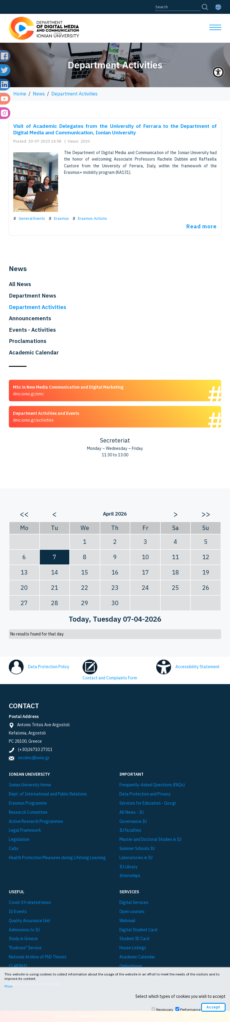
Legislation (19, 839)
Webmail (127, 920)
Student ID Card (134, 938)
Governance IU (133, 821)
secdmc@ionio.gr (34, 757)
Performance (190, 1009)
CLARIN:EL (18, 966)
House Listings (132, 947)
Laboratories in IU (135, 857)
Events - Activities (32, 329)
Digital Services (133, 902)
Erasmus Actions (92, 218)
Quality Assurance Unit (29, 920)
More (8, 986)
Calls (13, 848)
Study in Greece (23, 938)
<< (24, 514)
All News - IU (131, 812)
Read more (201, 226)
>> (205, 514)
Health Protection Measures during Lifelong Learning (57, 857)
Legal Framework (25, 830)
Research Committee (28, 812)
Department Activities (74, 94)
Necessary (164, 1009)
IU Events (18, 911)
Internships (129, 875)
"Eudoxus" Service (25, 947)
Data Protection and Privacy (145, 794)
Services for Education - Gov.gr (147, 803)
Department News (32, 295)
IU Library (128, 866)
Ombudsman (130, 966)
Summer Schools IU (137, 848)
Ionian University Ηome (30, 784)
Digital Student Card (138, 929)
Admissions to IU (24, 929)
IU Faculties (130, 830)
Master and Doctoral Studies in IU (150, 839)
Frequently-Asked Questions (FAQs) (152, 784)
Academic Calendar (34, 352)
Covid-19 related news (30, 902)
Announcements (30, 318)
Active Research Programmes (36, 821)
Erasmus (61, 218)
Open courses (131, 911)
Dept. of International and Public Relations (48, 794)
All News (20, 284)
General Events (32, 218)
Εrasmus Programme (28, 803)
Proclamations (27, 340)
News (39, 94)
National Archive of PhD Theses (37, 957)
